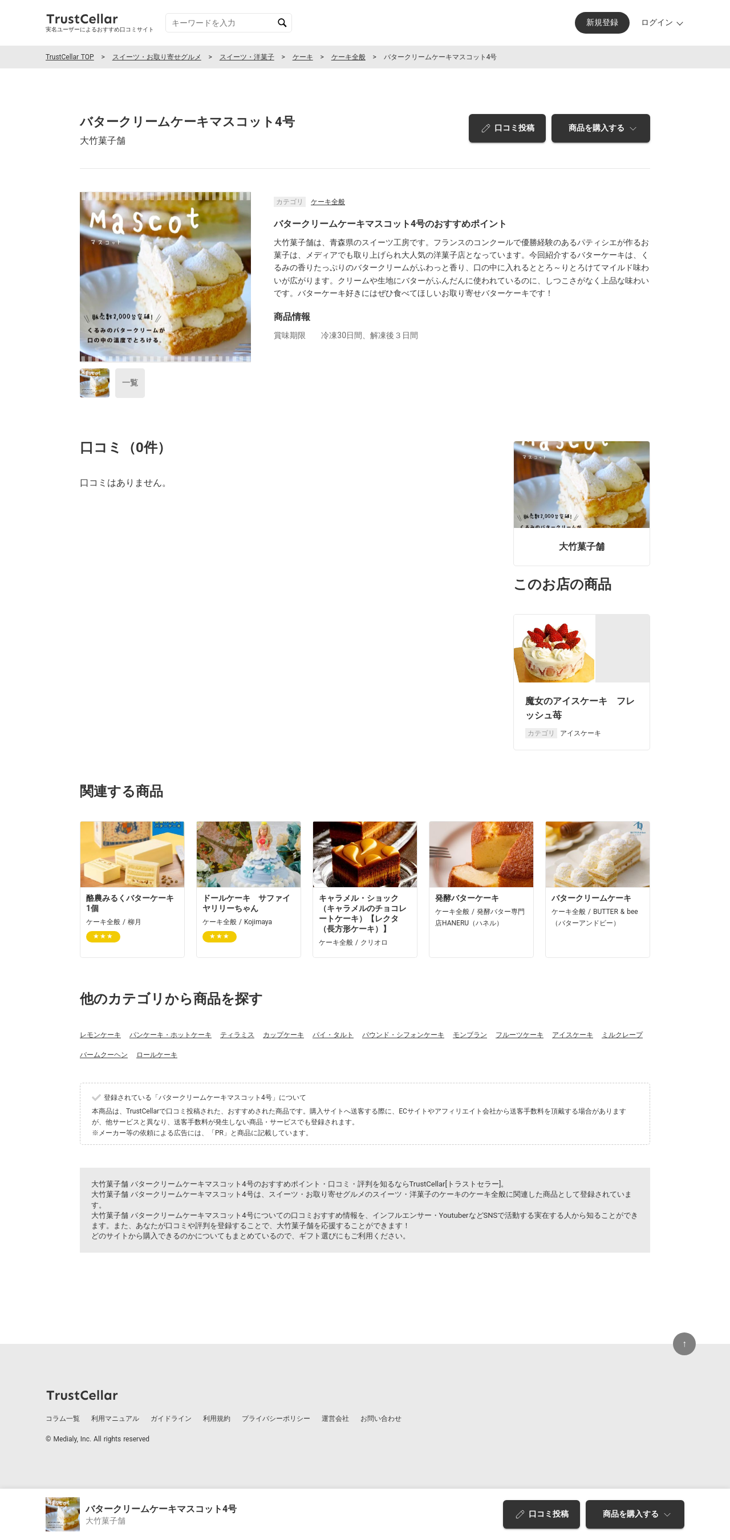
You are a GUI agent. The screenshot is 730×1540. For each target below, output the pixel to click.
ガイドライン (171, 1419)
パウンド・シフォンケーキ (403, 1035)
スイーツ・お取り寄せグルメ (156, 57)
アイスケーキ (572, 1035)
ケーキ (303, 57)
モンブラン (470, 1035)
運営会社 (335, 1419)
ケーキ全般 (348, 57)
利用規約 (216, 1419)
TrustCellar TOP (70, 57)
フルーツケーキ (520, 1035)
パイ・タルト (333, 1035)
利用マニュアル (115, 1419)
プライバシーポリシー (276, 1419)
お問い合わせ (381, 1419)
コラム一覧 (63, 1419)
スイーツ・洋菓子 (247, 57)
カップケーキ (283, 1035)
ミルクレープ (622, 1035)
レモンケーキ (100, 1035)
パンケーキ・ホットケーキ (170, 1035)
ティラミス (237, 1035)
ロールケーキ (156, 1055)
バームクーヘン (104, 1055)
